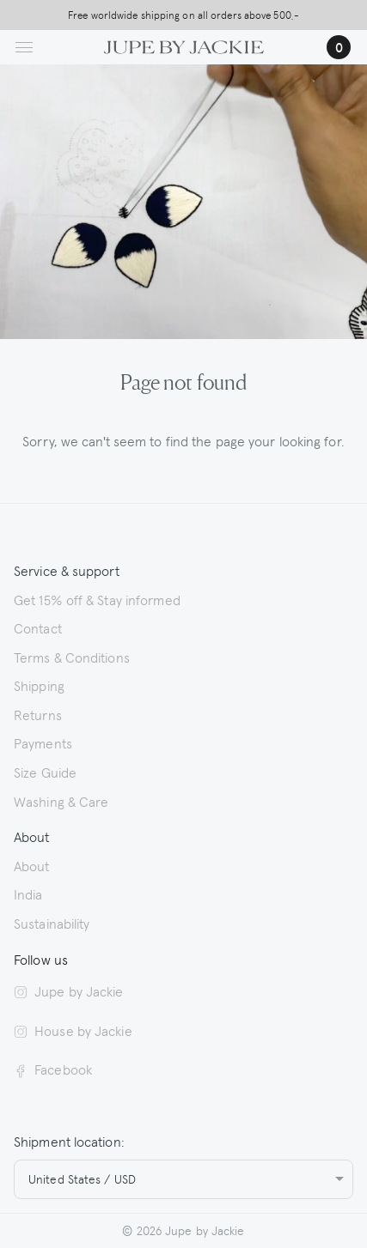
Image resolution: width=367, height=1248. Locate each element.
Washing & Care (61, 800)
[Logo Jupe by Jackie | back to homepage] (183, 44)
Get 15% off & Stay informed (97, 599)
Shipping (39, 684)
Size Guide (45, 771)
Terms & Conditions (72, 656)
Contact (38, 627)
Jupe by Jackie (69, 990)
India (28, 893)
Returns (38, 714)
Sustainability (51, 922)
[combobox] (183, 1179)
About (32, 865)
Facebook (53, 1068)
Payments (43, 742)
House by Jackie (73, 1030)
